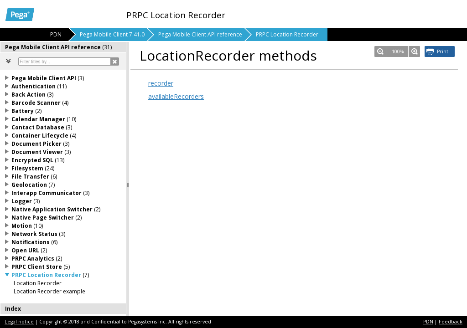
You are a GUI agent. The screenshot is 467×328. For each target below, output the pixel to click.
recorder (160, 83)
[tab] (63, 47)
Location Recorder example (49, 291)
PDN (428, 321)
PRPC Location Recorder (287, 34)
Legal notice (19, 321)
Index (13, 309)
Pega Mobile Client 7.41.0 (112, 34)
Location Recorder (38, 283)
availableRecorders (176, 96)
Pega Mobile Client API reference (200, 34)
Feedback (450, 321)
